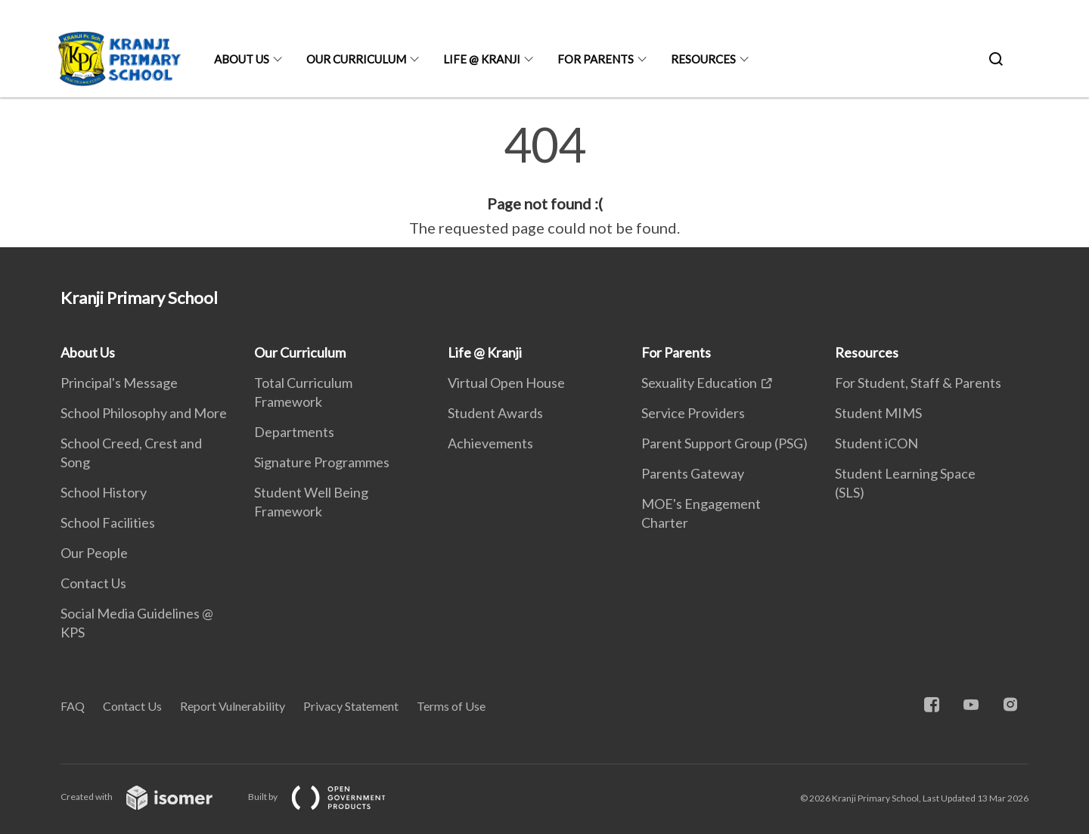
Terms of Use (451, 706)
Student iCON (876, 443)
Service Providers (693, 413)
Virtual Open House (506, 382)
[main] (544, 180)
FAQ (72, 706)
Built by (329, 796)
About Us (241, 59)
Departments (294, 431)
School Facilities (107, 522)
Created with (148, 796)
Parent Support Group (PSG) (724, 443)
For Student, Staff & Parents (918, 382)
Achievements (490, 443)
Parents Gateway (692, 473)
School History (103, 492)
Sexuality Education (699, 382)
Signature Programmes (321, 462)
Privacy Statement (351, 706)
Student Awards (495, 413)
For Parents (595, 59)
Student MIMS (878, 413)
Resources (703, 59)
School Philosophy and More (143, 413)
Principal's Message (119, 382)
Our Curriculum (356, 59)
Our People (94, 552)
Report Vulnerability (232, 706)
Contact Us (93, 583)
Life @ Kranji (481, 59)
